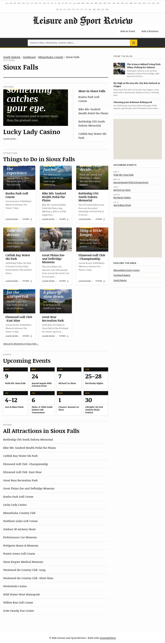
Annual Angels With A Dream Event (130, 182)
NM (131, 3)
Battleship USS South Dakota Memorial (91, 123)
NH (122, 3)
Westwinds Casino (15, 586)
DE (36, 3)
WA (94, 9)
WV (98, 9)
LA (74, 3)
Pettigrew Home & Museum (20, 545)
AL (7, 3)
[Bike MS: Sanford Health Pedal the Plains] (56, 178)
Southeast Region (121, 275)
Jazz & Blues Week (122, 205)
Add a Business (150, 31)
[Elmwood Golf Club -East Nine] (19, 301)
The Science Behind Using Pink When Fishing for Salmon (144, 65)
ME (78, 3)
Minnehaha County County (126, 270)
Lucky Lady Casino (31, 131)
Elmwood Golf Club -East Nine (18, 319)
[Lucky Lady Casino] (35, 107)
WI (103, 9)
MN (96, 3)
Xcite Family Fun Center (18, 611)
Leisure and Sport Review (82, 20)
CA (23, 3)
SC (64, 9)
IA (63, 3)
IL (56, 3)
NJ (127, 3)
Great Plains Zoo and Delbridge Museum (53, 258)
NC (140, 3)
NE (114, 3)
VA (90, 9)
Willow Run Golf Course (18, 602)
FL (40, 3)
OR (157, 3)
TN (73, 9)
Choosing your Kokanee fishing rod (132, 102)
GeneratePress (108, 638)
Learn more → (10, 139)
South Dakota (11, 57)
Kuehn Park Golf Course (16, 195)
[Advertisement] (137, 139)
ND (144, 3)
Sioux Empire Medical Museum (23, 562)
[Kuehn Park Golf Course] (19, 178)
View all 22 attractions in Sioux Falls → (21, 344)
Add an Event (127, 31)
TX (77, 9)
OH (148, 3)
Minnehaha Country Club (19, 513)
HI (48, 3)
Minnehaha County (50, 57)
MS (100, 3)
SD (69, 9)
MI (92, 3)
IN (59, 3)
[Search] (133, 43)
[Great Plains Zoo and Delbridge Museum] (56, 240)
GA (44, 3)
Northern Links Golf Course (20, 521)
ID (52, 3)
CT (32, 3)
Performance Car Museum (20, 537)
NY (135, 3)
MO (105, 3)
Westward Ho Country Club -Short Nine (28, 578)
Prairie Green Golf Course (19, 553)
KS (66, 3)
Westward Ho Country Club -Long (24, 570)
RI (61, 9)
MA (87, 3)
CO (27, 3)
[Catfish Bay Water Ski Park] (19, 240)
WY (107, 9)
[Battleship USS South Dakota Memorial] (92, 178)
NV (118, 3)
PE (57, 9)
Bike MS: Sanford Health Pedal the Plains (93, 111)
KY (70, 3)
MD (83, 3)
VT (86, 9)
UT (81, 9)
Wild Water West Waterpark (21, 594)
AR (19, 3)
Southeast (29, 57)
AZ (15, 3)
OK (153, 3)
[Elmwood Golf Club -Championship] (92, 240)
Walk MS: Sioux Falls (123, 174)
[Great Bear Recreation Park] (56, 301)
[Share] (27, 219)
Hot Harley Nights (122, 197)
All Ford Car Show (122, 189)
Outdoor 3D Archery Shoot (19, 529)
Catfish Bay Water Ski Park (17, 257)
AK (11, 3)
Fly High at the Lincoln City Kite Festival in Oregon (136, 84)
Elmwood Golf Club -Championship (91, 257)
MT (109, 3)
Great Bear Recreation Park (53, 319)
